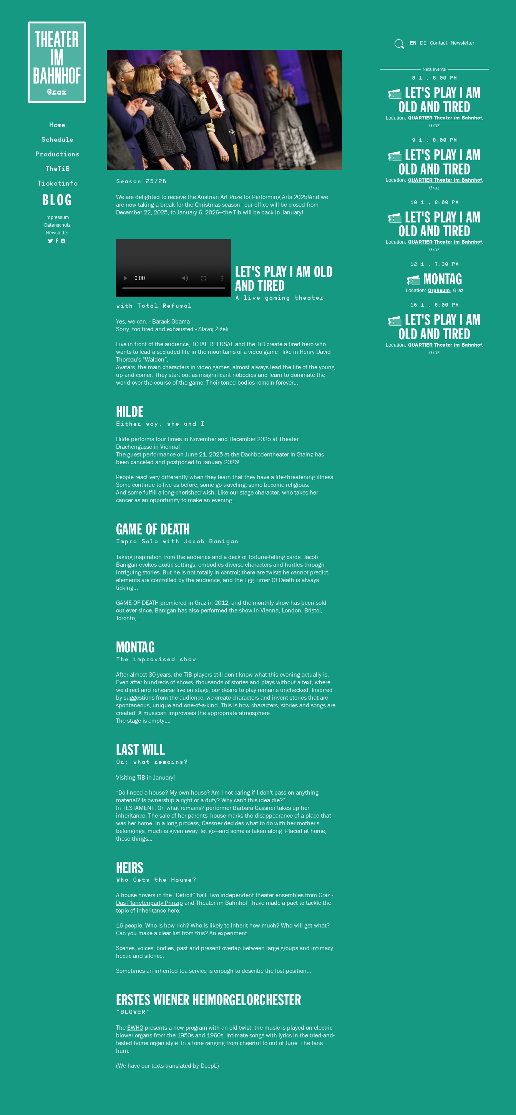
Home (57, 126)
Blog (57, 199)
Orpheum (439, 290)
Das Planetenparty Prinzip (149, 903)
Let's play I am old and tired (284, 279)
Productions (57, 155)
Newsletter (57, 232)
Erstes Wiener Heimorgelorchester (208, 1000)
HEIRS (130, 868)
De (423, 42)
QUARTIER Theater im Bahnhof (445, 117)
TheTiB (57, 170)
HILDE (130, 412)
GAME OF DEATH (153, 529)
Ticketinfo (57, 184)
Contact (438, 42)
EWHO (135, 1028)
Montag (442, 279)
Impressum (57, 217)
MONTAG (135, 647)
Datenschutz (57, 225)
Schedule (57, 140)
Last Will (140, 750)
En (413, 43)
